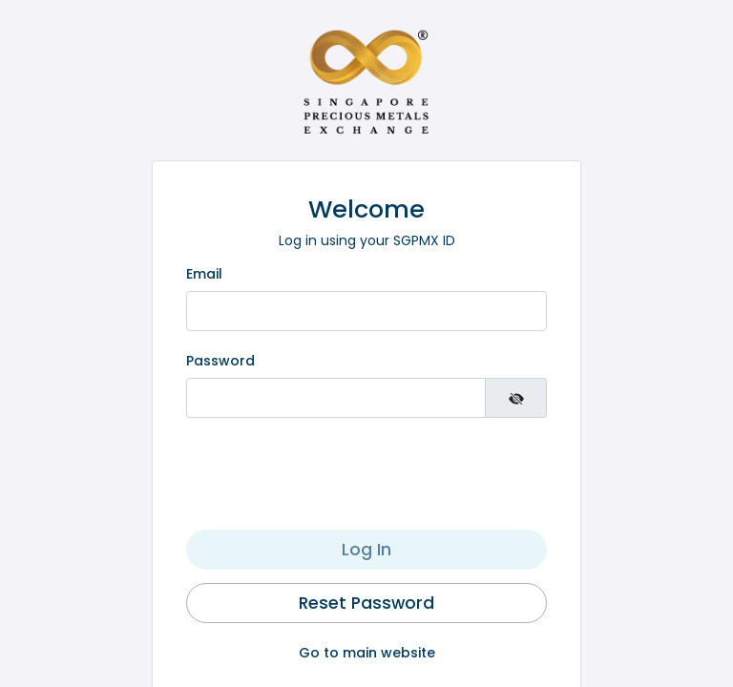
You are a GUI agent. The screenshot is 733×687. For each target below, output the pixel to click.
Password (220, 360)
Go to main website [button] (367, 652)
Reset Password (366, 603)
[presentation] (366, 475)
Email (204, 273)
